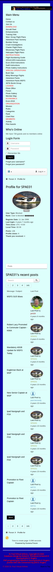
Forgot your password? (15, 164)
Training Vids (11, 34)
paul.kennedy (36, 400)
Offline (26, 210)
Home (8, 19)
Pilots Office (11, 88)
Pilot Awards (11, 124)
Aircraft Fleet (11, 29)
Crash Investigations (14, 45)
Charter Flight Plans (14, 47)
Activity (9, 122)
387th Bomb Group (13, 83)
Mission (9, 106)
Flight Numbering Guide (15, 57)
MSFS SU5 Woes (15, 296)
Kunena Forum (32, 543)
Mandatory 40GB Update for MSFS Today (14, 350)
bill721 (33, 487)
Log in (10, 157)
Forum (8, 91)
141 (28, 285)
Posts (10, 266)
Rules (8, 109)
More (11, 517)
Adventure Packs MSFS (15, 81)
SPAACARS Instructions (16, 60)
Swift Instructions (13, 65)
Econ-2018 (10, 101)
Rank (8, 114)
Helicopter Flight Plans (15, 52)
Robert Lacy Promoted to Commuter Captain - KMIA (17, 327)
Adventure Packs (13, 78)
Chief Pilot (10, 116)
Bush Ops (10, 73)
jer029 (33, 313)
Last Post (34, 311)
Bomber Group (12, 42)
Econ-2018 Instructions (15, 63)
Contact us (10, 22)
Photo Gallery (11, 93)
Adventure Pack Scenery (16, 40)
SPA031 (34, 336)
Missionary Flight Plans (15, 50)
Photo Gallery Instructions (16, 68)
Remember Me (14, 153)
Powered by (20, 543)
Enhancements (12, 32)
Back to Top (45, 566)
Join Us (9, 24)
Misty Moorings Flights (15, 75)
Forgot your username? (15, 162)
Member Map (11, 96)
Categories (10, 111)
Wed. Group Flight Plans (16, 37)
